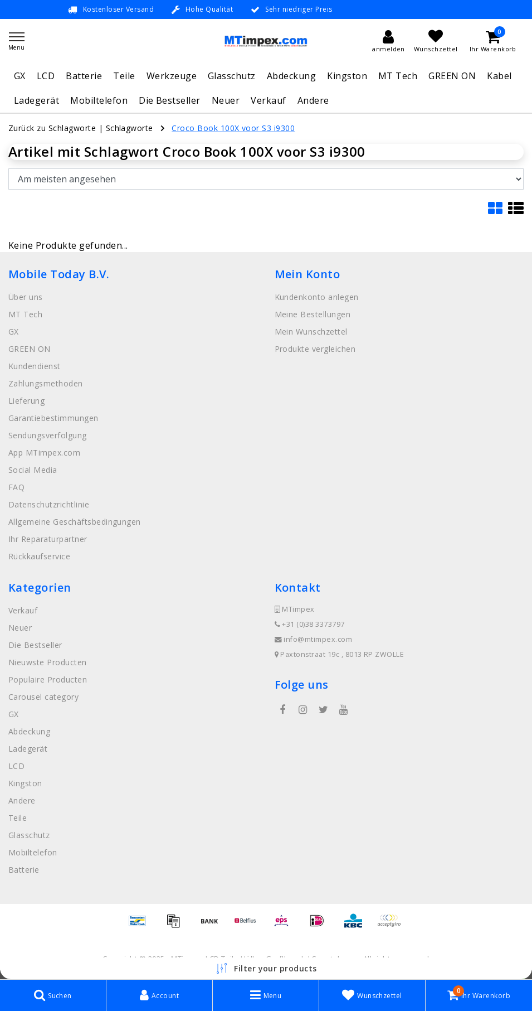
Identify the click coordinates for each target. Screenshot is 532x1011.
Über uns (25, 297)
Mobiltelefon (99, 100)
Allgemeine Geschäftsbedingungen (74, 521)
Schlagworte (129, 128)
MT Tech (397, 76)
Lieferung (26, 400)
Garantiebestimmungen (53, 418)
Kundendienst (34, 366)
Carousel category (43, 696)
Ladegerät (36, 100)
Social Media (32, 470)
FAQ (16, 487)
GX (20, 76)
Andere (313, 100)
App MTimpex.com (44, 452)
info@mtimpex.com (314, 639)
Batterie (84, 76)
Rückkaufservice (39, 556)
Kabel (499, 76)
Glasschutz (232, 76)
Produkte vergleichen (315, 349)
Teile (124, 76)
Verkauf (268, 100)
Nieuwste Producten (47, 662)
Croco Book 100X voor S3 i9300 (233, 128)
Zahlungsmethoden (45, 383)
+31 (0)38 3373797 (310, 624)
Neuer (226, 100)
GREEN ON (452, 76)
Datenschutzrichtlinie (48, 504)
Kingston (347, 76)
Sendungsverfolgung (47, 435)
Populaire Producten (47, 679)
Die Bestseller (170, 100)
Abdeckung (291, 76)
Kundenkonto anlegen (317, 297)
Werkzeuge (172, 76)
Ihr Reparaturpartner (47, 539)
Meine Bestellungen (313, 314)
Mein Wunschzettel (311, 331)
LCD (46, 76)
